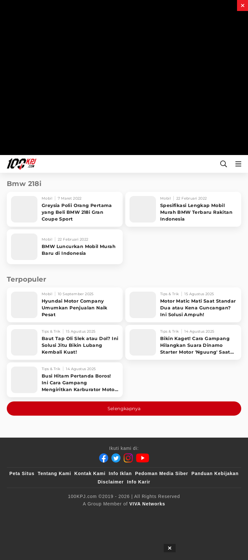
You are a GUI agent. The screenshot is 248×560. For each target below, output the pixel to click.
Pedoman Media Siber (161, 473)
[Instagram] (128, 457)
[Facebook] (103, 457)
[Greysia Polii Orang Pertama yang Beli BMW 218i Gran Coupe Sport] (65, 209)
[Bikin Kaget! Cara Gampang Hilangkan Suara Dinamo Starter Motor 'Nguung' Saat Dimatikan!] (183, 342)
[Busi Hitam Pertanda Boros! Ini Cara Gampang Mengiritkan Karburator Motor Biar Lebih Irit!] (65, 379)
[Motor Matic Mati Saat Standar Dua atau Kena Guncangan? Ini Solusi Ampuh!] (183, 304)
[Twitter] (115, 457)
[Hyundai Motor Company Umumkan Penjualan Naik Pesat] (65, 304)
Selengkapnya (124, 408)
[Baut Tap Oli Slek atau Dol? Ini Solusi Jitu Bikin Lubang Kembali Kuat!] (65, 342)
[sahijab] (89, 514)
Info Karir (138, 481)
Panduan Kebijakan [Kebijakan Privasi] (215, 473)
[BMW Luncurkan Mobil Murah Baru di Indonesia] (65, 246)
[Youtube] (142, 457)
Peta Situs (22, 473)
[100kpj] (63, 514)
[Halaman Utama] (20, 164)
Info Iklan (120, 473)
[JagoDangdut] (142, 527)
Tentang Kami (54, 473)
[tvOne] (171, 514)
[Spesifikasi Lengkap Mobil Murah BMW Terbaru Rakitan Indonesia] (183, 209)
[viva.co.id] (33, 514)
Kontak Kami (90, 473)
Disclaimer (111, 481)
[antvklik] (220, 514)
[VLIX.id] (119, 514)
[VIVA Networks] (147, 503)
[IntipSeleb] (108, 527)
